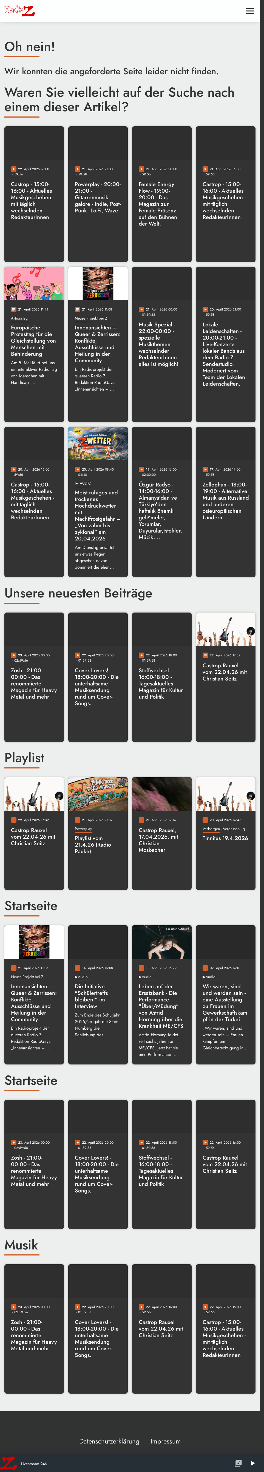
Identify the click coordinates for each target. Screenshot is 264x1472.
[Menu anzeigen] (250, 10)
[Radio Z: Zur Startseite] (45, 10)
